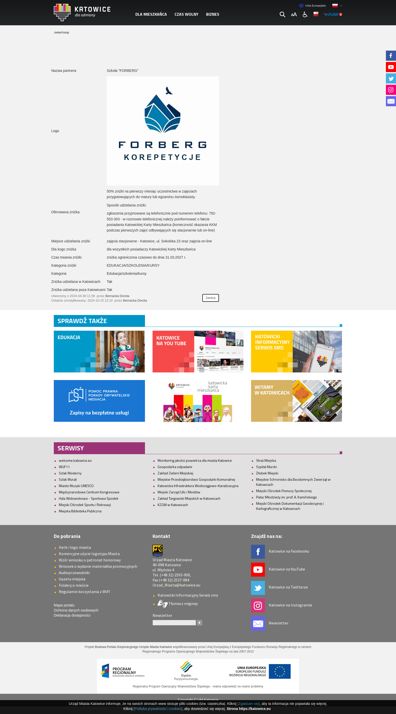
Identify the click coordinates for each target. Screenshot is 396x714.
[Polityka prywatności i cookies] (158, 709)
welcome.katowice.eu (75, 460)
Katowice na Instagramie (290, 604)
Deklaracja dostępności (72, 615)
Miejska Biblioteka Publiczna (80, 511)
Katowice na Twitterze (288, 587)
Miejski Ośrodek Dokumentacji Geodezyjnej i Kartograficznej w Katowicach (290, 506)
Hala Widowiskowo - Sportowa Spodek (88, 498)
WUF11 (64, 466)
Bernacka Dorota (117, 296)
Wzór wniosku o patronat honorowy (90, 559)
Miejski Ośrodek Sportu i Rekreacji (85, 504)
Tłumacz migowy (183, 603)
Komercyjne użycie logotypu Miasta (89, 553)
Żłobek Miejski (267, 473)
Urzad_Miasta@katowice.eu (176, 584)
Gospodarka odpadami (175, 466)
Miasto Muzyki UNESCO (76, 485)
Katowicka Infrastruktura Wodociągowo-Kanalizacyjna (198, 485)
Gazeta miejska (72, 578)
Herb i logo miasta (75, 547)
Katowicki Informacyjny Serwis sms (188, 595)
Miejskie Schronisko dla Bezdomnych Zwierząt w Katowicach (293, 482)
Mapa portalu (64, 605)
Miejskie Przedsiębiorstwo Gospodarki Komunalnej (196, 479)
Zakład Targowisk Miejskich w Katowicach (189, 498)
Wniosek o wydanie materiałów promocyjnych (98, 566)
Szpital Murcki (266, 466)
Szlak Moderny (70, 473)
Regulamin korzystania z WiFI (84, 591)
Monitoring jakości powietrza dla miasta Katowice (195, 460)
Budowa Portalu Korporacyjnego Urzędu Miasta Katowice (133, 647)
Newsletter (278, 622)
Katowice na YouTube (287, 569)
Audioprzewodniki (74, 572)
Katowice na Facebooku (289, 551)
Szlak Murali (68, 479)
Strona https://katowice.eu (249, 709)
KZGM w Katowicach (173, 504)
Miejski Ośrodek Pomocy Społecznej (284, 490)
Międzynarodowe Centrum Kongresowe (89, 492)
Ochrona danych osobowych (76, 610)
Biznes (212, 14)
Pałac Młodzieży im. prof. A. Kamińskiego (286, 497)
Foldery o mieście (74, 585)
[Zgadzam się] (248, 704)
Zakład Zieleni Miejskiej (175, 473)
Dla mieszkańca (151, 14)
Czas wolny (187, 14)
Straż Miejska (266, 460)
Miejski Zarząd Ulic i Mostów (179, 492)
